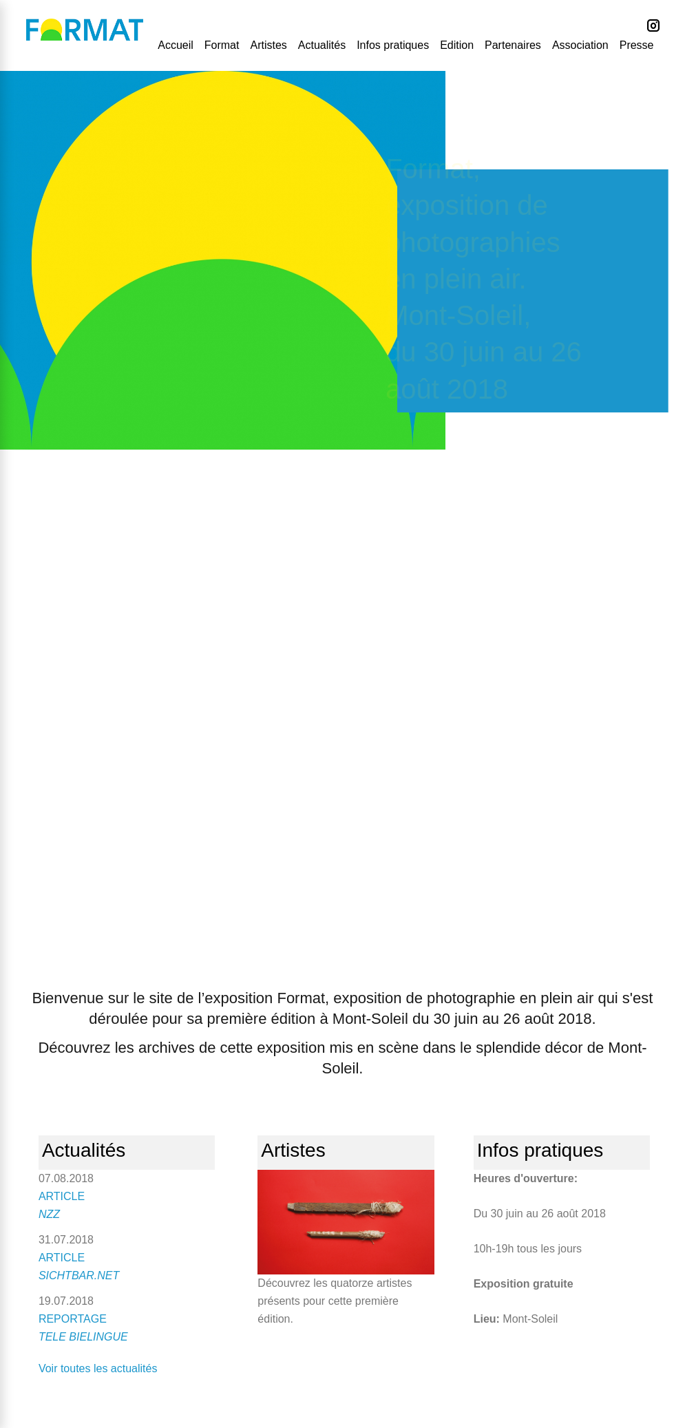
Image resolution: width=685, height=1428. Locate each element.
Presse (637, 45)
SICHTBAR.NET (79, 1275)
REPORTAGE (73, 1319)
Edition (457, 45)
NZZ (49, 1214)
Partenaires (513, 45)
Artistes (268, 45)
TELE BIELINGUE (83, 1337)
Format (222, 45)
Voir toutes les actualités (98, 1368)
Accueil (175, 45)
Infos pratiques (393, 45)
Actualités (322, 45)
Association (580, 45)
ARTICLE (62, 1196)
